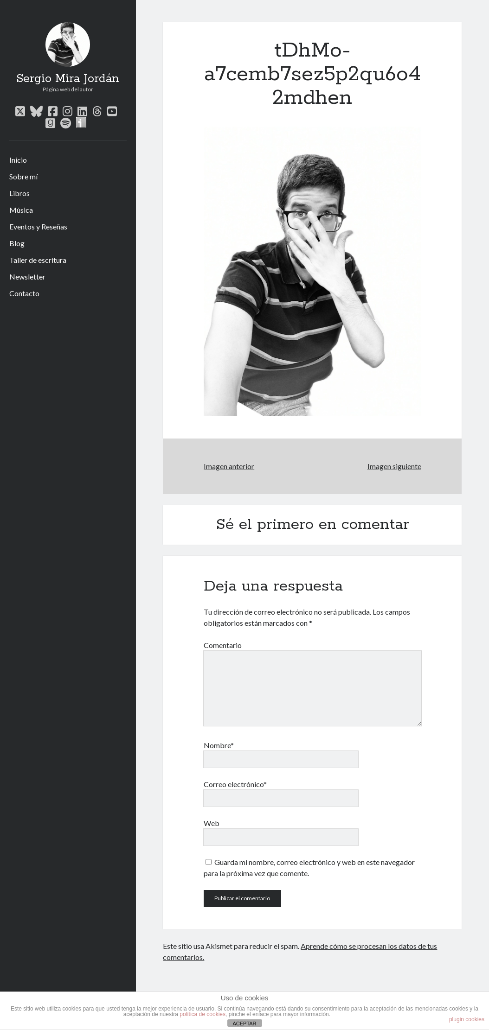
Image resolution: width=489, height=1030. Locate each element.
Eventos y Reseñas (38, 226)
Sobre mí (23, 176)
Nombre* (219, 745)
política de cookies (202, 1014)
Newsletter (27, 276)
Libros (19, 193)
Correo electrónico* (235, 784)
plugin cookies (466, 1019)
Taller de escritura (37, 259)
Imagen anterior (229, 466)
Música (21, 209)
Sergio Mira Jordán (67, 78)
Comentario (223, 645)
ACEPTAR (244, 1023)
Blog (17, 243)
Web (211, 823)
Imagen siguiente (394, 466)
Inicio (18, 159)
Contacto (24, 293)
